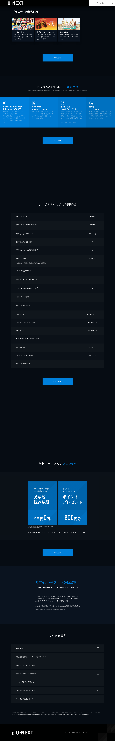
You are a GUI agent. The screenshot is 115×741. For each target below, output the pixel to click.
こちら (39, 263)
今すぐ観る (101, 3)
